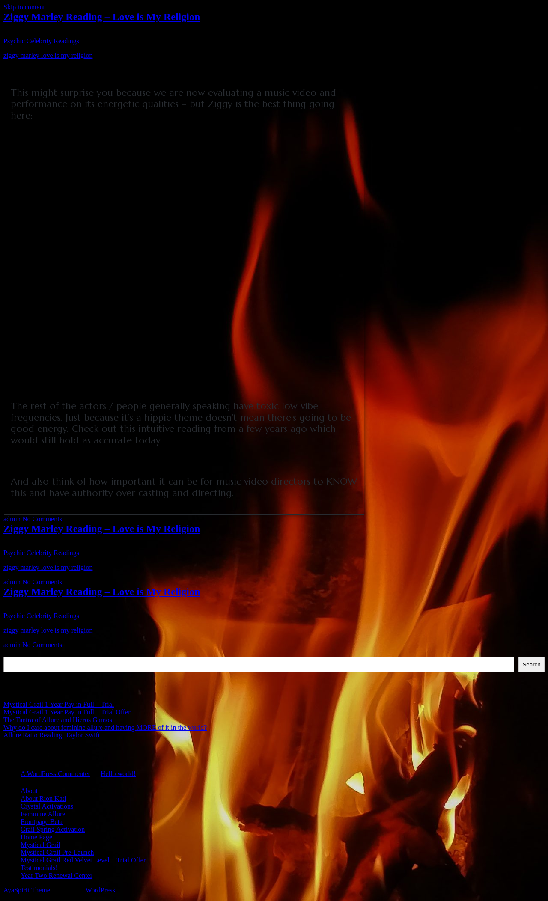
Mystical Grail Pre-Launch (57, 852)
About (29, 790)
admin (12, 519)
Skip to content (24, 7)
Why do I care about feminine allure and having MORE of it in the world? (105, 727)
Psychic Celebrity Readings (41, 41)
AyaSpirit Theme (26, 890)
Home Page (36, 837)
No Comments (42, 519)
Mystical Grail (40, 844)
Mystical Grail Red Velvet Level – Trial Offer (83, 860)
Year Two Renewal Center (56, 875)
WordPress (100, 890)
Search (13, 652)
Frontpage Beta (42, 821)
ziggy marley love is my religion (47, 55)
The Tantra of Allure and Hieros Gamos (57, 719)
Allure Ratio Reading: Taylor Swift (51, 735)
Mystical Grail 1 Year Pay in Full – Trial (58, 704)
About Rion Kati (43, 798)
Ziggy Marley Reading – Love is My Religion (101, 16)
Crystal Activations (47, 806)
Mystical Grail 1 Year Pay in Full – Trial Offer (67, 712)
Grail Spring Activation (53, 829)
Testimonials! (39, 867)
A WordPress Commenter (55, 773)
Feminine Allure (43, 814)
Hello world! (118, 773)
